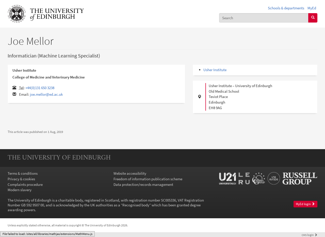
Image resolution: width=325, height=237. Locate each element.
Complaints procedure (25, 184)
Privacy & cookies (21, 178)
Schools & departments (286, 8)
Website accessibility (129, 173)
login (309, 235)
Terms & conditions (23, 173)
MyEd (311, 8)
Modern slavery (19, 189)
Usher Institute (214, 69)
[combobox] (263, 18)
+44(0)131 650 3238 (39, 87)
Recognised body (135, 205)
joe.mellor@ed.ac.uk (46, 94)
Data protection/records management (143, 184)
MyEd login (305, 204)
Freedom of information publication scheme (147, 178)
